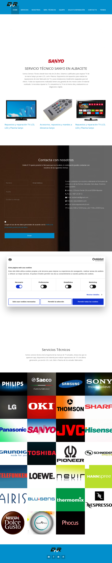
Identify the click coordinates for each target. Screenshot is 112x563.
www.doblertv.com (80, 201)
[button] (10, 31)
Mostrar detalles (93, 295)
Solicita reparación (76, 10)
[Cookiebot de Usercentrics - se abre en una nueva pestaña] (94, 259)
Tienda (103, 10)
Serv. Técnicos (50, 10)
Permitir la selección (56, 302)
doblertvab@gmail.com (79, 197)
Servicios (24, 10)
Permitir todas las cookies (88, 302)
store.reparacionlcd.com (80, 204)
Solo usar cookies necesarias (23, 302)
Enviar (29, 236)
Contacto (92, 10)
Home (15, 10)
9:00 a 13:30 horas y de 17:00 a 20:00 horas (88, 208)
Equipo (62, 10)
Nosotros (36, 10)
